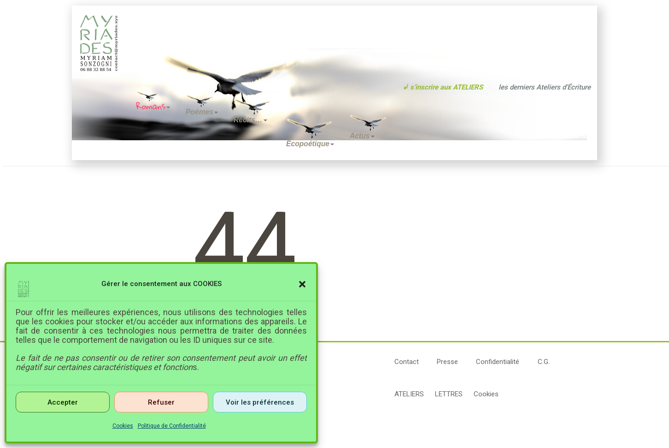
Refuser (161, 402)
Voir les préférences (260, 402)
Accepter (62, 402)
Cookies (122, 426)
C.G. (544, 362)
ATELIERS (409, 394)
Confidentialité (497, 362)
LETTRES (449, 394)
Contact (406, 362)
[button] (302, 284)
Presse (447, 362)
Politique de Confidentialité (172, 426)
